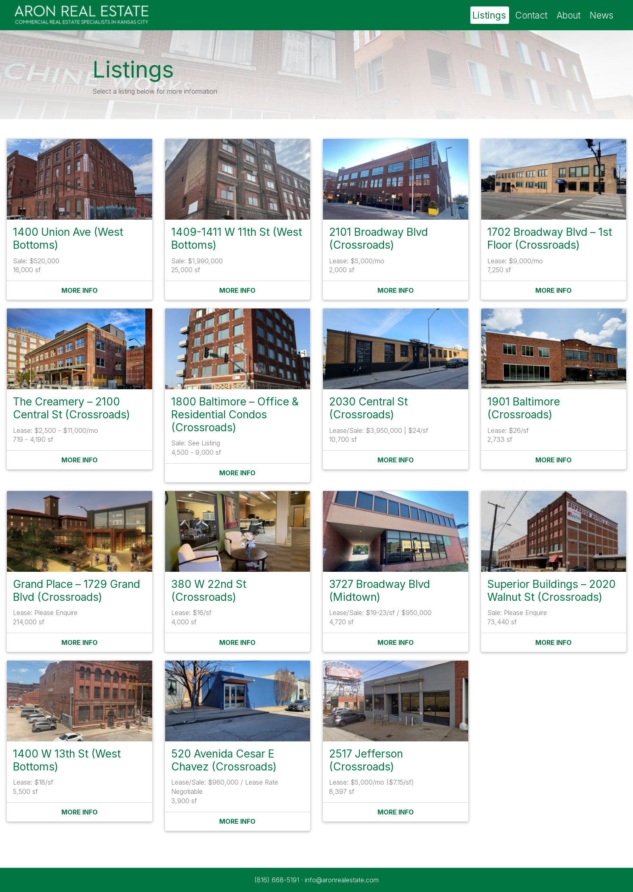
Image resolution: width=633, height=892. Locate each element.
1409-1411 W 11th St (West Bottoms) (236, 238)
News (601, 15)
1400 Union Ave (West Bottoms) (68, 238)
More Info (79, 290)
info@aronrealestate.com (342, 880)
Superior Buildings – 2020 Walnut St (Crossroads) (551, 590)
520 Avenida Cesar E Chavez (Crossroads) (224, 760)
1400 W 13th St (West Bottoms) (67, 760)
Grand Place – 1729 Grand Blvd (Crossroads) (76, 590)
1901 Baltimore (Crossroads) (523, 408)
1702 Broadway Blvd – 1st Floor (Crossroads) (549, 238)
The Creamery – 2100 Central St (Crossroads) (71, 408)
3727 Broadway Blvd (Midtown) (379, 590)
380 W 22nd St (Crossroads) (208, 590)
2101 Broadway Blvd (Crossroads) (378, 238)
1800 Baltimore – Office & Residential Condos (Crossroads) (235, 414)
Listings (489, 15)
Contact (531, 15)
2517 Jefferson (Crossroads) (366, 760)
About (569, 15)
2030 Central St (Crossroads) (368, 408)
